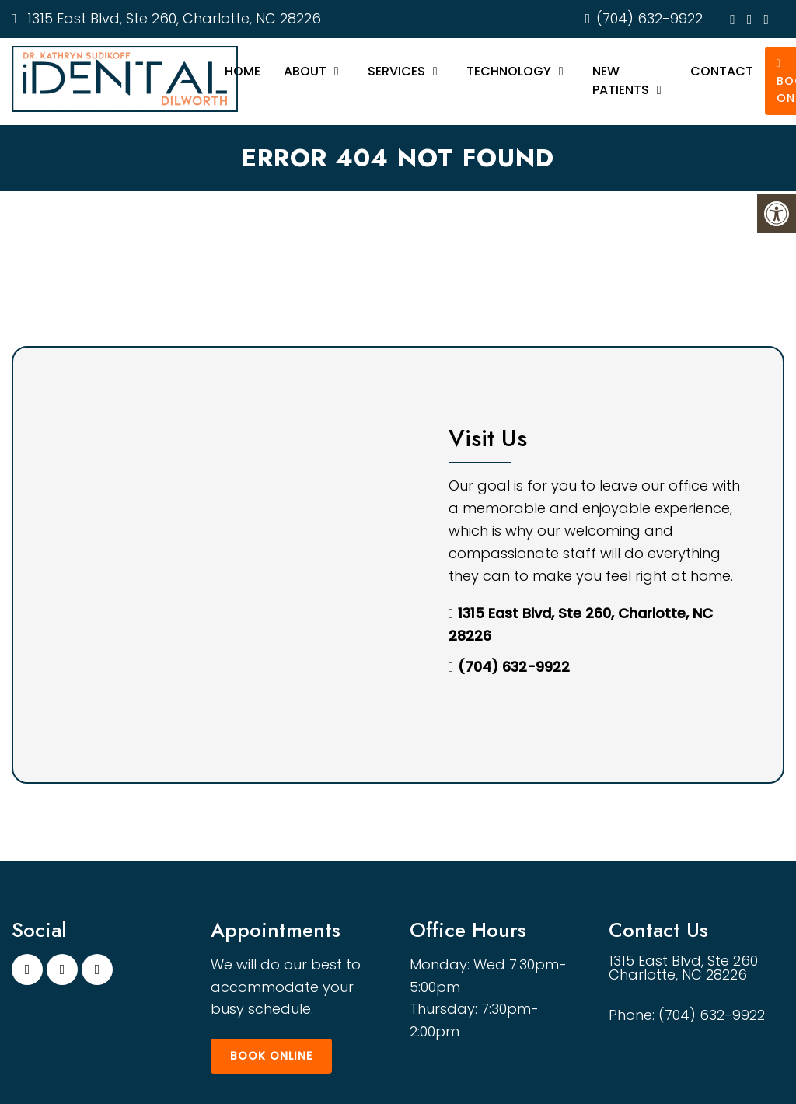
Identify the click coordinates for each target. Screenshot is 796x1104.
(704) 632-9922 (649, 18)
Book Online (271, 1056)
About (305, 71)
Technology (508, 71)
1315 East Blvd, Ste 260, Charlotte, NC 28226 (172, 18)
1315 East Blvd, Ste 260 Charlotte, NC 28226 (683, 968)
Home (242, 71)
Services (396, 71)
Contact (721, 71)
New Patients (620, 80)
